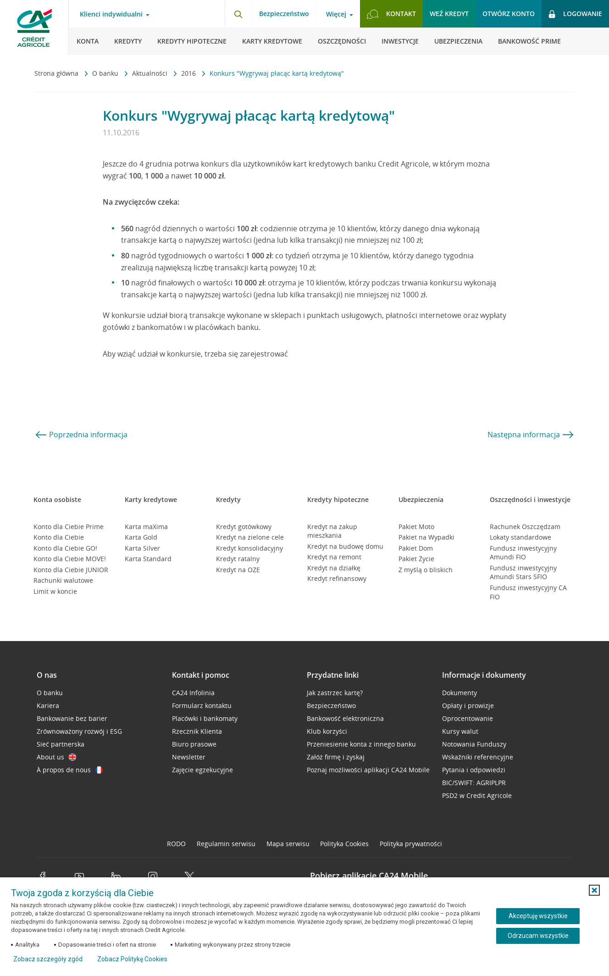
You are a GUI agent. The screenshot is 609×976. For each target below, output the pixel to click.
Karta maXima (146, 526)
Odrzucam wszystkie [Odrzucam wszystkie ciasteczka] (538, 935)
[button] (594, 890)
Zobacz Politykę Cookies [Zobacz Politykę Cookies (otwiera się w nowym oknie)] (132, 959)
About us (56, 757)
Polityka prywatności (411, 843)
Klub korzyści (327, 731)
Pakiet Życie (416, 558)
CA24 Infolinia (193, 692)
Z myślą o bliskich (426, 569)
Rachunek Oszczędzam (525, 526)
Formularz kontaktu (202, 705)
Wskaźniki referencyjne (477, 757)
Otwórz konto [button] (508, 13)
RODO (176, 843)
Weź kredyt (449, 13)
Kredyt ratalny (238, 558)
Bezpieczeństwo (284, 13)
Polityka (344, 843)
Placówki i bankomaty (205, 718)
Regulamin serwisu (226, 843)
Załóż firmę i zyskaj (336, 757)
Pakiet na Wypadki (426, 537)
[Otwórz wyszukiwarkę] (238, 14)
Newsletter (188, 757)
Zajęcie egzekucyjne (202, 769)
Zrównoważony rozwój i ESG (79, 731)
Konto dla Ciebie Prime (68, 526)
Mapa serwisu (288, 843)
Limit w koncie (55, 591)
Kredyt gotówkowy (243, 526)
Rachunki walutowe (63, 580)
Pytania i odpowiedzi (473, 769)
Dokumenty (459, 692)
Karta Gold (141, 537)
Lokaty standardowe (520, 537)
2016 (189, 73)
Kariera (48, 705)
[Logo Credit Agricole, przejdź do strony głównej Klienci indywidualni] (34, 27)
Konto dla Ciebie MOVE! (69, 558)
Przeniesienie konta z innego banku (361, 744)
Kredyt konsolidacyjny (249, 548)
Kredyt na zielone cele (250, 537)
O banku (106, 73)
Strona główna (57, 73)
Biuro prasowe (194, 744)
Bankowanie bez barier (72, 718)
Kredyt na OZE (238, 569)
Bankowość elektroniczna (345, 718)
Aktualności (150, 73)
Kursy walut (460, 731)
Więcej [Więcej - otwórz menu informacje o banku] (336, 14)
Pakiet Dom (416, 548)
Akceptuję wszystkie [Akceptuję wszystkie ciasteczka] (538, 916)
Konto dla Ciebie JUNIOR (70, 569)
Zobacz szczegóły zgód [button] (48, 959)
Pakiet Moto (416, 526)
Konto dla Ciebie (58, 537)
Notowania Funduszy (474, 744)
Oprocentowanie (467, 718)
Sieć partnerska (60, 744)
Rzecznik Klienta (197, 731)
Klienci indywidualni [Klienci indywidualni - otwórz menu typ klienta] (111, 14)
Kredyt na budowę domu (345, 546)
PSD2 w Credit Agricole (477, 795)
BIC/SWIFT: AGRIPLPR (474, 782)
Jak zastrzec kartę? (335, 692)
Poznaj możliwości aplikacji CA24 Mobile (368, 769)
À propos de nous (70, 769)
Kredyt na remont (334, 556)
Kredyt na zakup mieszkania (332, 531)
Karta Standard (148, 558)
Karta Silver (142, 548)
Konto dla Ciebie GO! (65, 548)
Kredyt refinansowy (336, 578)
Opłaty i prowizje (468, 705)
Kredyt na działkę (333, 567)
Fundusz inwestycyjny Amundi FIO (523, 553)
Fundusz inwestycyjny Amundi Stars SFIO (523, 572)
